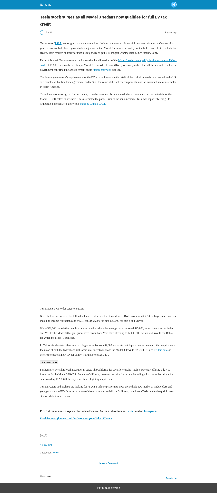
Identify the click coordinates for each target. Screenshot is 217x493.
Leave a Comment (108, 463)
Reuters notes (161, 350)
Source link (46, 444)
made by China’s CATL (93, 103)
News (55, 452)
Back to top (171, 478)
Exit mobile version (108, 488)
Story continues (49, 362)
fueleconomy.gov (102, 69)
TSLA (58, 43)
